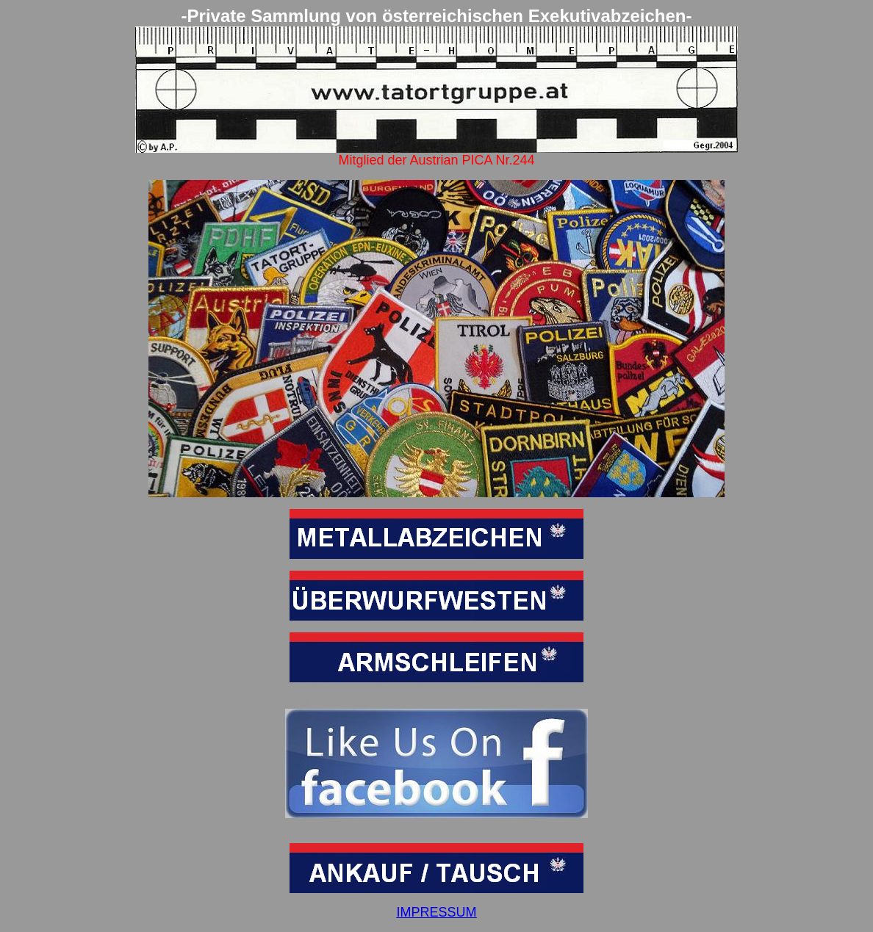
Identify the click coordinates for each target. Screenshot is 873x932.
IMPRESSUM (436, 912)
